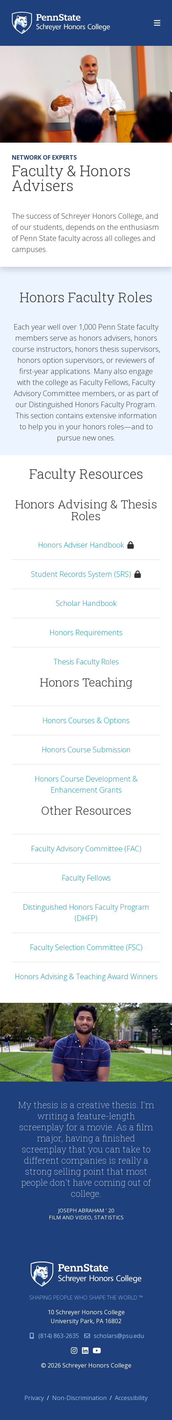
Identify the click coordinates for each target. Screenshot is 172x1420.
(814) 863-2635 (53, 1336)
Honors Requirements (86, 632)
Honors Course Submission (86, 750)
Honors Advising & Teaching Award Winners (86, 976)
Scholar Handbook (86, 603)
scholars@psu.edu (113, 1336)
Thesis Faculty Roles (86, 662)
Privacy (34, 1398)
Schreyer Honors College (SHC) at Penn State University (63, 23)
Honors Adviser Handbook (81, 545)
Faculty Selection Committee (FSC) (86, 947)
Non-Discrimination (79, 1398)
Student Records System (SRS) (81, 574)
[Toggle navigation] (157, 23)
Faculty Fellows (86, 878)
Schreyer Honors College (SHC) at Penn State (86, 1274)
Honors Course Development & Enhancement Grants (86, 784)
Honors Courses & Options (86, 720)
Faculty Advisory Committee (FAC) (86, 849)
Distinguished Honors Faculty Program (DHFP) (86, 912)
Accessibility (131, 1398)
